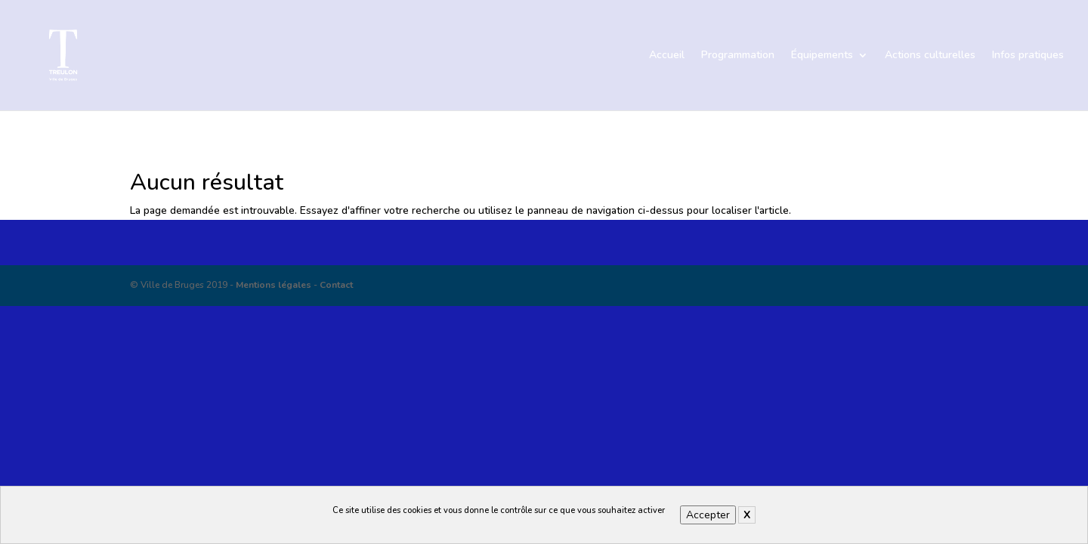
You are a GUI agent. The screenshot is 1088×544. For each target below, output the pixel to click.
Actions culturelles (930, 56)
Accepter (708, 515)
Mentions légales (273, 285)
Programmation (737, 56)
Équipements (822, 56)
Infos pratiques (1028, 56)
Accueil (667, 56)
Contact (336, 285)
